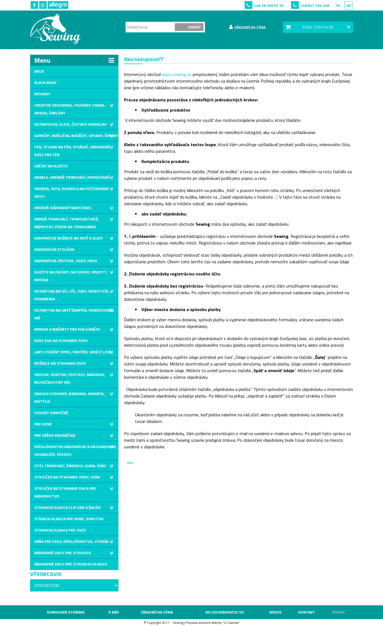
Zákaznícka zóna (157, 612)
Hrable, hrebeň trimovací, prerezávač (72, 177)
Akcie (39, 71)
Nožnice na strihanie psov (60, 363)
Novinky (42, 94)
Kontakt (306, 612)
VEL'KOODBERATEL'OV (224, 612)
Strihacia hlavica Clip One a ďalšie (67, 507)
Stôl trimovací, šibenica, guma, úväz (70, 466)
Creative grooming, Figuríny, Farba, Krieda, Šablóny (69, 109)
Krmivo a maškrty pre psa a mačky (67, 329)
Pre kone (43, 424)
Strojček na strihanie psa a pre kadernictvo (65, 492)
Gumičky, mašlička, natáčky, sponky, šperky (76, 135)
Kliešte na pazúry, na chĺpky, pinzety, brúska (70, 276)
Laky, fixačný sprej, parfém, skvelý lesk (72, 352)
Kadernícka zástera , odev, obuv (65, 261)
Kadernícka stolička (54, 249)
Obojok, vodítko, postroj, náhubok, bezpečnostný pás (69, 378)
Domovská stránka (65, 612)
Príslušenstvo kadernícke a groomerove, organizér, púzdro (75, 450)
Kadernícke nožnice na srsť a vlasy (68, 238)
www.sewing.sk (176, 74)
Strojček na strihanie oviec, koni (67, 477)
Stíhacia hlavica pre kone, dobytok (68, 519)
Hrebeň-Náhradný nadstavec (63, 208)
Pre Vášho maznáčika (54, 435)
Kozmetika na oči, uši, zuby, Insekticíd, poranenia (71, 295)
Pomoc (338, 612)
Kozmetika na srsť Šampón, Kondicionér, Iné (74, 314)
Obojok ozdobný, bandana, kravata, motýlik (69, 397)
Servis (275, 612)
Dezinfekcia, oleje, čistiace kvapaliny (70, 124)
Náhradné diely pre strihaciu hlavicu (70, 564)
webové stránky (210, 622)
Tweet (130, 462)
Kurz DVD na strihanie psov (61, 340)
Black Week (45, 82)
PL (338, 5)
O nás (113, 612)
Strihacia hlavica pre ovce (60, 530)
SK (348, 5)
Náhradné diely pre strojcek (62, 553)
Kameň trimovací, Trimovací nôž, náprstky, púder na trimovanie (66, 223)
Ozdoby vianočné (51, 412)
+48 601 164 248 (314, 5)
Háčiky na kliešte (51, 166)
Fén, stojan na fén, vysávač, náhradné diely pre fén (72, 150)
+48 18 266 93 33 (269, 5)
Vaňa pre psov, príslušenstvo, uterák (71, 541)
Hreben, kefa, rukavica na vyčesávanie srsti (71, 192)
